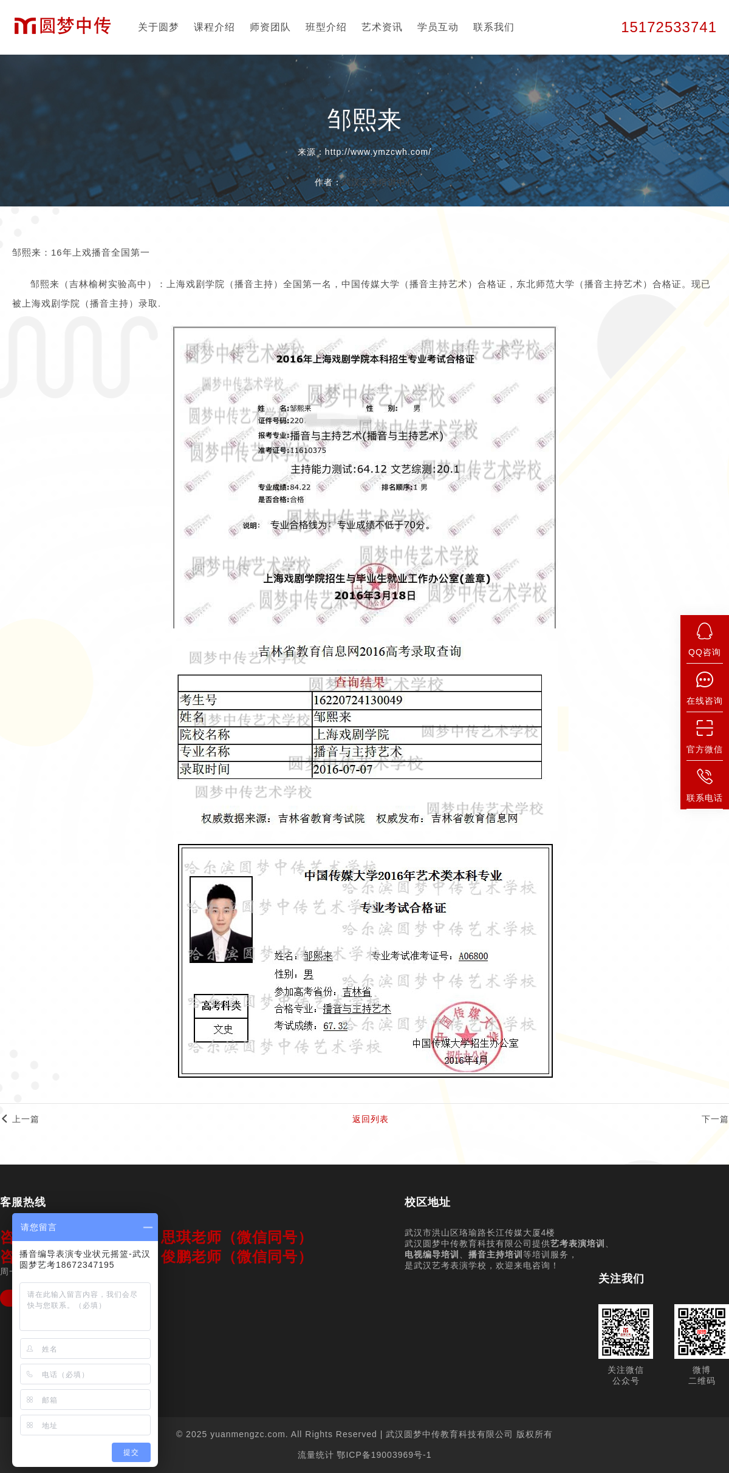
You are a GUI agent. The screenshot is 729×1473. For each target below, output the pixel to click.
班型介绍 (326, 27)
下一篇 (715, 1119)
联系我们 (494, 27)
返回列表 (370, 1119)
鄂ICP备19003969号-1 (384, 1455)
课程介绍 (214, 27)
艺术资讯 (382, 27)
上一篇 (19, 1119)
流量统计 (316, 1455)
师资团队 (270, 27)
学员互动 (438, 27)
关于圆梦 (158, 27)
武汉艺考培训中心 (378, 182)
